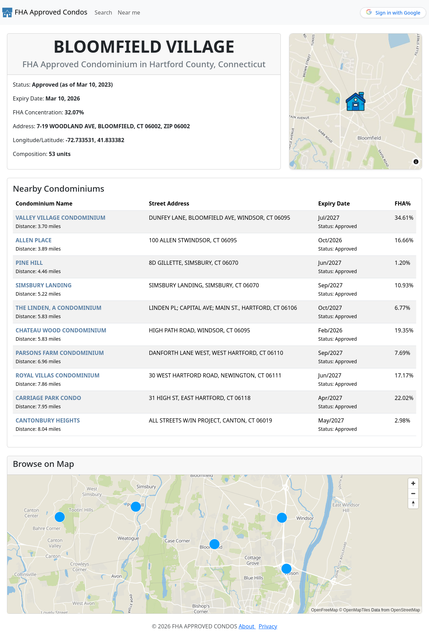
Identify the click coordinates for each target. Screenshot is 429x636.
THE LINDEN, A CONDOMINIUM (58, 308)
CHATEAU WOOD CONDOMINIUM (61, 330)
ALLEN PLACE (34, 240)
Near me (129, 12)
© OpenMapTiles (354, 610)
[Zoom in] (413, 483)
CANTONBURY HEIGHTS (48, 420)
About (247, 626)
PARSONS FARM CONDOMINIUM (60, 353)
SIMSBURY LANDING (44, 285)
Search (103, 12)
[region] (214, 544)
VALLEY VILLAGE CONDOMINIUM (61, 217)
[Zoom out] (413, 493)
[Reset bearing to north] (413, 503)
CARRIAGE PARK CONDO (48, 398)
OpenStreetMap (405, 610)
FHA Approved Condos (44, 12)
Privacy (268, 626)
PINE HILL (29, 263)
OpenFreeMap (324, 610)
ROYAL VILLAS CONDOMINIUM (58, 375)
